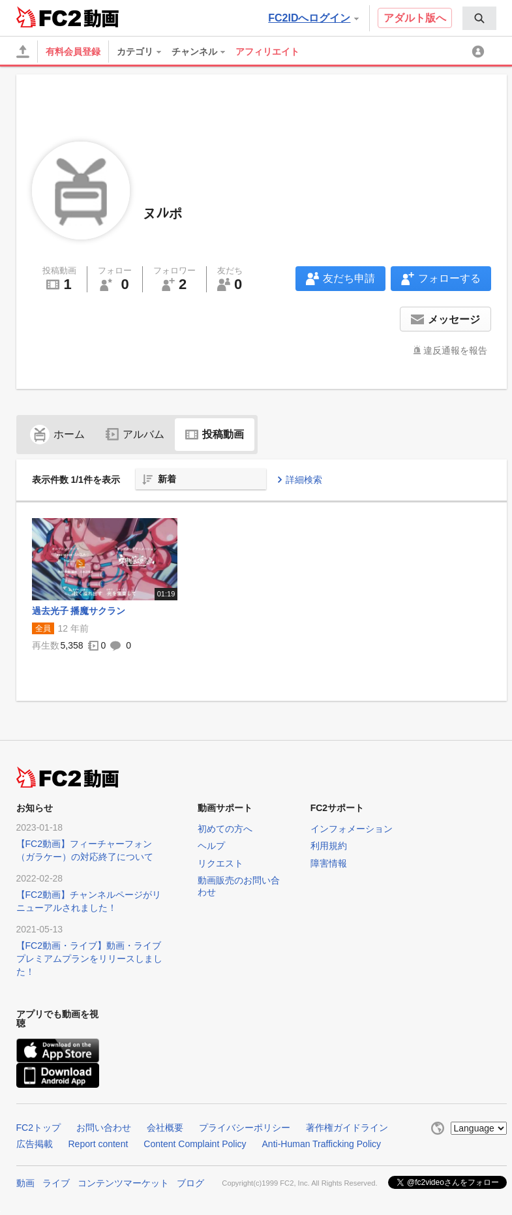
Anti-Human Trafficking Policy (322, 1144)
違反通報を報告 (455, 350)
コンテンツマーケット (123, 1183)
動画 (25, 1183)
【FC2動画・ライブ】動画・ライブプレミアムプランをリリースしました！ (89, 958)
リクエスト (220, 863)
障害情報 (328, 863)
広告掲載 (34, 1144)
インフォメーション (351, 828)
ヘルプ (211, 845)
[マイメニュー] (480, 51)
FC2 (48, 17)
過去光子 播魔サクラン (79, 611)
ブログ (190, 1183)
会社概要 (165, 1127)
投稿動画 (214, 434)
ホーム (57, 434)
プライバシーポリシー (244, 1127)
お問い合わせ (103, 1127)
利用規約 (328, 845)
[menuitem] (479, 18)
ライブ (56, 1183)
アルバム (135, 434)
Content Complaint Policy (194, 1144)
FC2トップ (38, 1127)
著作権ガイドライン (347, 1127)
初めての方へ (225, 828)
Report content (98, 1144)
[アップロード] (22, 51)
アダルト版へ (415, 17)
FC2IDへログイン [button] (313, 17)
